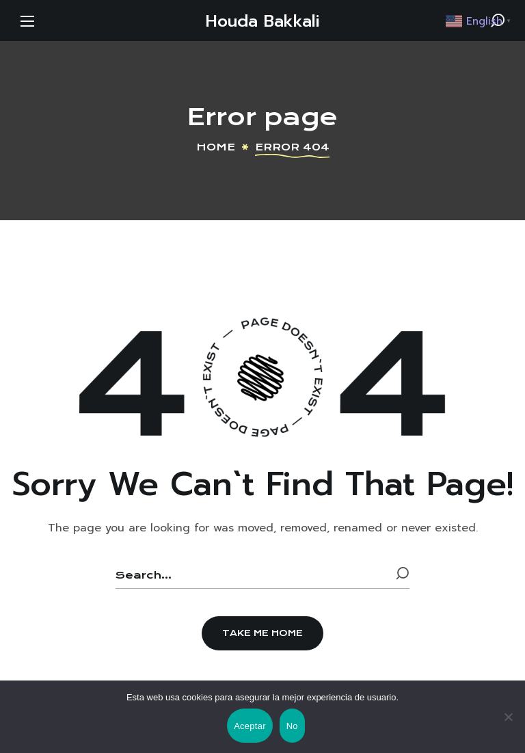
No (292, 726)
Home (215, 147)
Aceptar (250, 726)
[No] (508, 717)
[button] (262, 633)
